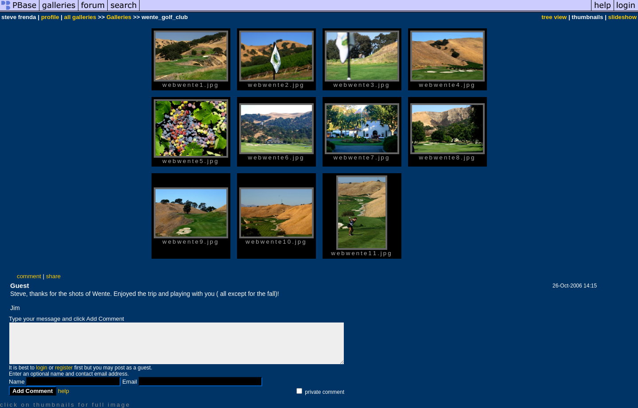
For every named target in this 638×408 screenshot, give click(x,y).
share (53, 276)
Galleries (118, 17)
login (41, 368)
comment (29, 276)
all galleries (80, 17)
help (63, 391)
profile (50, 17)
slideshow (622, 17)
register (64, 368)
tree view (554, 17)
